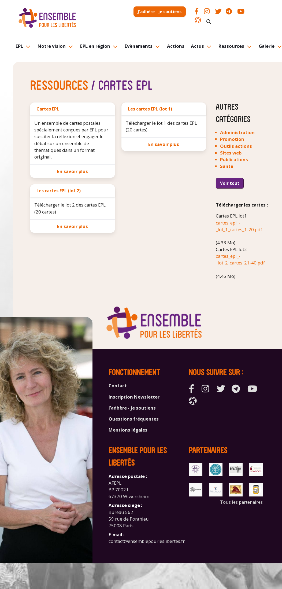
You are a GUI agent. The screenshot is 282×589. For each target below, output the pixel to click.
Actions (175, 46)
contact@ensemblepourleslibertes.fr (147, 541)
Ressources (231, 46)
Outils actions (236, 146)
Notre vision (52, 46)
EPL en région (95, 46)
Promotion (232, 139)
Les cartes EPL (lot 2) (58, 191)
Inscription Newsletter (134, 397)
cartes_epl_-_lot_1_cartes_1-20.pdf (239, 226)
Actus (197, 46)
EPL (19, 46)
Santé (226, 166)
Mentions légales (128, 430)
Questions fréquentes (134, 419)
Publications (234, 159)
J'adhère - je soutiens (159, 11)
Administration (237, 132)
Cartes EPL (47, 109)
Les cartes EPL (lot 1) (150, 109)
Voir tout (229, 183)
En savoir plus (72, 171)
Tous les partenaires (241, 502)
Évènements (139, 46)
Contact (118, 385)
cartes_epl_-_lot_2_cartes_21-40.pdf (240, 259)
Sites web (231, 153)
